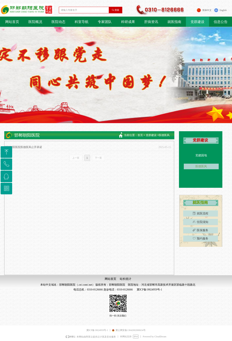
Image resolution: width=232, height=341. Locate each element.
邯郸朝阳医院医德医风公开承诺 (23, 147)
